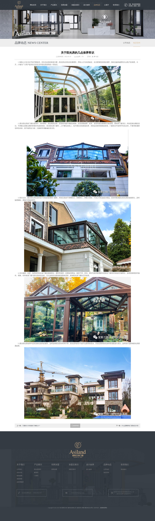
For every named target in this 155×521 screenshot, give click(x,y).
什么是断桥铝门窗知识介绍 (130, 425)
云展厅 (106, 5)
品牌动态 (97, 5)
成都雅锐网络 (103, 507)
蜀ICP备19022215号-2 (87, 507)
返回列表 (75, 426)
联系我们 (116, 5)
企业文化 (19, 472)
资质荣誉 (19, 479)
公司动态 (126, 43)
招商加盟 (64, 5)
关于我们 (43, 5)
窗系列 (36, 472)
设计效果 (86, 5)
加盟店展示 (75, 5)
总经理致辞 (20, 482)
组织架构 (19, 475)
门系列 (36, 475)
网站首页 (33, 5)
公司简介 (19, 469)
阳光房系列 (37, 469)
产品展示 (54, 5)
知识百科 (136, 43)
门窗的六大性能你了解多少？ (31, 425)
